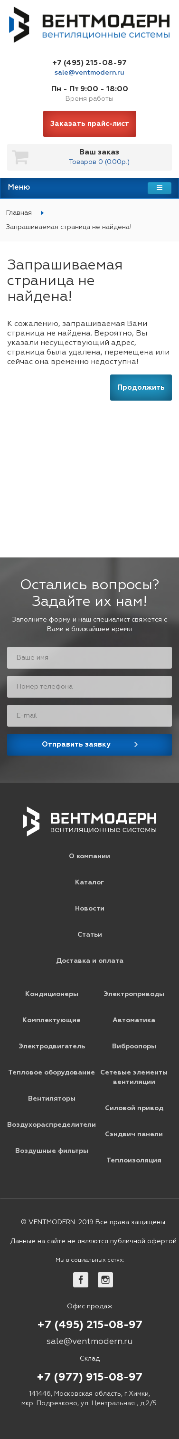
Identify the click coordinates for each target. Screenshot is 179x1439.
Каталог (89, 882)
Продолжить (141, 387)
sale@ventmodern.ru (89, 72)
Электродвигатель (52, 1046)
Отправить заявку (76, 744)
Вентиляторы (51, 1098)
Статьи (89, 934)
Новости (89, 908)
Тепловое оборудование (51, 1072)
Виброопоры (134, 1046)
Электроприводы (134, 994)
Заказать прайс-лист (89, 123)
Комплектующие (51, 1020)
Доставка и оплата (89, 961)
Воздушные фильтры (51, 1151)
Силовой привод (134, 1108)
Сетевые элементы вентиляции (134, 1077)
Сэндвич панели (134, 1134)
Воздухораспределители (51, 1125)
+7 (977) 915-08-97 (89, 1377)
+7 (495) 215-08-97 (89, 63)
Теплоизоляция (133, 1160)
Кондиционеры (51, 994)
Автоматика (134, 1020)
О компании (89, 856)
